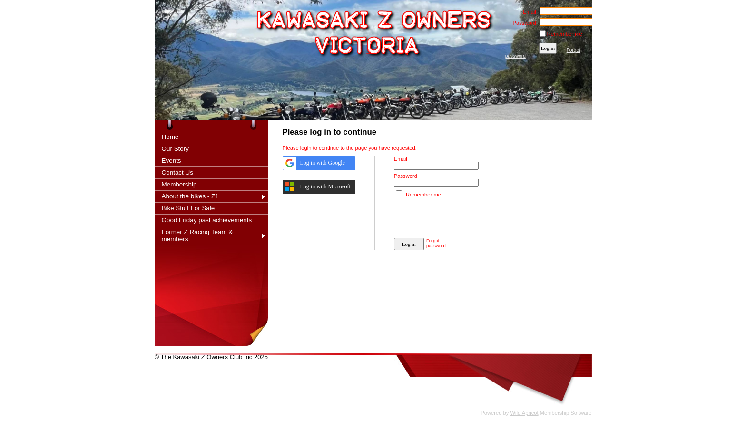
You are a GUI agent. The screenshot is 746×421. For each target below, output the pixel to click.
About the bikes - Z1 (190, 196)
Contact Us (177, 172)
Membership (179, 184)
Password (522, 23)
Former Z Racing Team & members (197, 235)
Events (171, 160)
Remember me (564, 34)
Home (170, 136)
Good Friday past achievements (207, 220)
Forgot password (436, 243)
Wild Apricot (524, 413)
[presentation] (466, 216)
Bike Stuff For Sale (188, 208)
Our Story (175, 148)
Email (527, 12)
